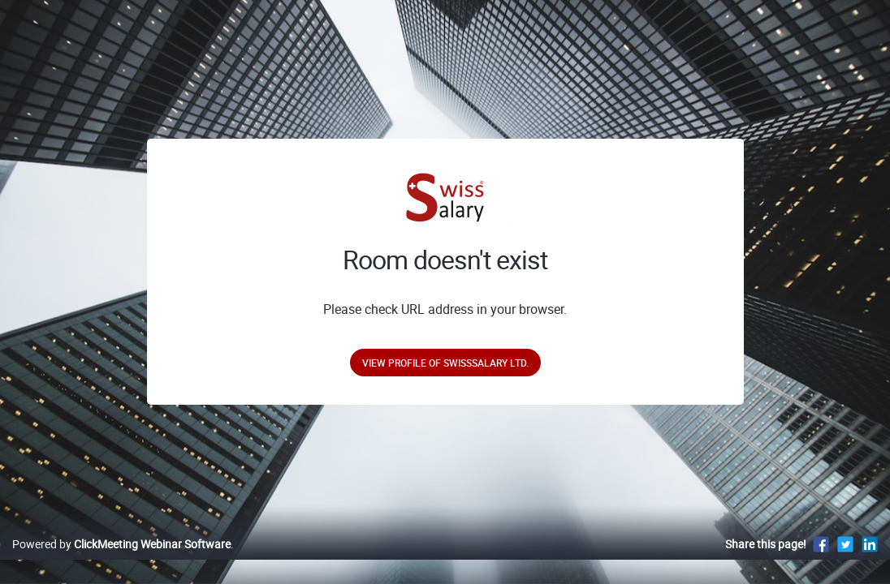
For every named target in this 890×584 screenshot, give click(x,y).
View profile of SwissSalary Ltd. (445, 362)
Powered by (121, 561)
